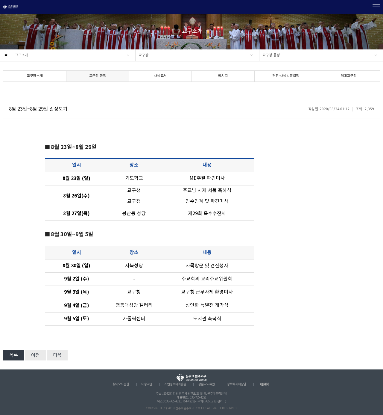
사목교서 (160, 76)
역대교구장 (349, 76)
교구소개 (21, 55)
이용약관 (146, 384)
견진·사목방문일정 (285, 76)
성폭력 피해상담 (236, 384)
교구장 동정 (271, 55)
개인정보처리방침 (175, 384)
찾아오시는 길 (121, 384)
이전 (35, 355)
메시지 (223, 76)
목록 (13, 355)
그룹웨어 (263, 384)
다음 (57, 355)
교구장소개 (35, 76)
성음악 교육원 (206, 384)
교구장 (143, 55)
